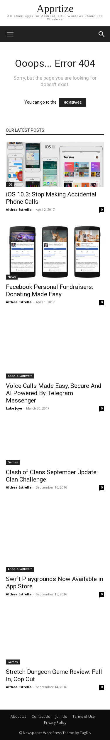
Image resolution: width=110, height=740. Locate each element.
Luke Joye (14, 408)
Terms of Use (83, 716)
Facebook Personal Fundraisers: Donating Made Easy (49, 290)
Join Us (61, 716)
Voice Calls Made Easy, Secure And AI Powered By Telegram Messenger (53, 393)
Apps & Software (20, 376)
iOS (10, 184)
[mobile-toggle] (10, 34)
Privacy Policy (55, 722)
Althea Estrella (19, 209)
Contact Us (41, 716)
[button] (102, 34)
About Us (18, 716)
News (12, 277)
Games (13, 462)
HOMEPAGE (72, 103)
